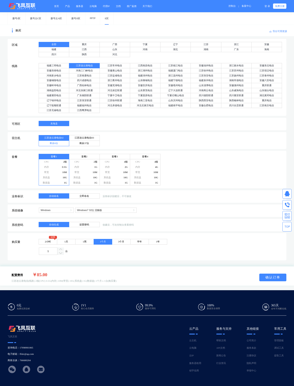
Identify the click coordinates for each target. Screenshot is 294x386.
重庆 (84, 44)
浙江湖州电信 (145, 70)
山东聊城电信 (145, 80)
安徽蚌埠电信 (54, 85)
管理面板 (279, 340)
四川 (54, 54)
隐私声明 (251, 363)
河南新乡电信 (54, 75)
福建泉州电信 (206, 80)
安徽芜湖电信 (115, 85)
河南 (145, 49)
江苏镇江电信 (175, 65)
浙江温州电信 (175, 75)
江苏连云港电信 (84, 65)
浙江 (236, 44)
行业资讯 (221, 363)
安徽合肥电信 (206, 105)
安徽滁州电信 (236, 85)
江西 (84, 49)
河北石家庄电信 (145, 105)
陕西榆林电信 (236, 100)
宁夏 (145, 44)
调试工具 (279, 348)
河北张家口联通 (84, 90)
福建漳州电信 (145, 75)
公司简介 (251, 340)
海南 (266, 49)
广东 (236, 49)
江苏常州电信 (115, 65)
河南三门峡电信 (84, 70)
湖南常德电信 (236, 80)
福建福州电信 (84, 105)
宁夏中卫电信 (115, 95)
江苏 (206, 44)
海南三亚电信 (145, 100)
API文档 (220, 348)
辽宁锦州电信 (54, 100)
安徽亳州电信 (175, 85)
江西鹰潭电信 (84, 110)
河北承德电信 (115, 105)
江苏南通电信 (84, 75)
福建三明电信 (54, 65)
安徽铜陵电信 (54, 80)
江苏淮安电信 (206, 75)
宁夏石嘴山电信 (175, 95)
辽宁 (175, 44)
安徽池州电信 (206, 65)
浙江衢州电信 (115, 80)
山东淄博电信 (206, 85)
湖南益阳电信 (54, 90)
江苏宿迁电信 (267, 70)
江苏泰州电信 (267, 75)
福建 (54, 49)
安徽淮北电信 (267, 65)
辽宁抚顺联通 (54, 105)
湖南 (206, 49)
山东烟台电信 (267, 90)
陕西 (84, 54)
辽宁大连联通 (175, 90)
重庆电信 (267, 100)
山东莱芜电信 (145, 90)
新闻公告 (221, 355)
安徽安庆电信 (145, 85)
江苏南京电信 (267, 105)
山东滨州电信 (175, 100)
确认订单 (272, 277)
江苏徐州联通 (115, 100)
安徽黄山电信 (115, 70)
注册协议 (251, 355)
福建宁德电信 (175, 80)
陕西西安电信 (206, 100)
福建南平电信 (175, 105)
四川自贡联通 (236, 105)
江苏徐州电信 (206, 70)
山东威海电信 (236, 90)
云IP (191, 355)
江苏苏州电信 (236, 70)
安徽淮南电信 (54, 70)
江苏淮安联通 (84, 100)
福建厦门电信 (175, 70)
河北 (114, 54)
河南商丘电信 (206, 90)
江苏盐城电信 (115, 75)
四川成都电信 (84, 80)
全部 (54, 44)
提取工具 (279, 355)
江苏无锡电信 (54, 110)
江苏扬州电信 (236, 75)
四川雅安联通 (236, 95)
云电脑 (192, 348)
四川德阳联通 (206, 95)
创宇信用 (194, 370)
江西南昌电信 (145, 65)
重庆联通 (267, 85)
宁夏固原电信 (145, 95)
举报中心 (251, 370)
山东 (114, 49)
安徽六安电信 (267, 80)
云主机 (192, 340)
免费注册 (280, 6)
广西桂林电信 (84, 85)
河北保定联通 (115, 90)
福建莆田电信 (54, 95)
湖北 (175, 49)
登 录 (267, 6)
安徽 (266, 44)
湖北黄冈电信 (267, 95)
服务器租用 (195, 363)
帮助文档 (221, 340)
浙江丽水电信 (236, 65)
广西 (114, 44)
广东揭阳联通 (84, 95)
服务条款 (251, 348)
